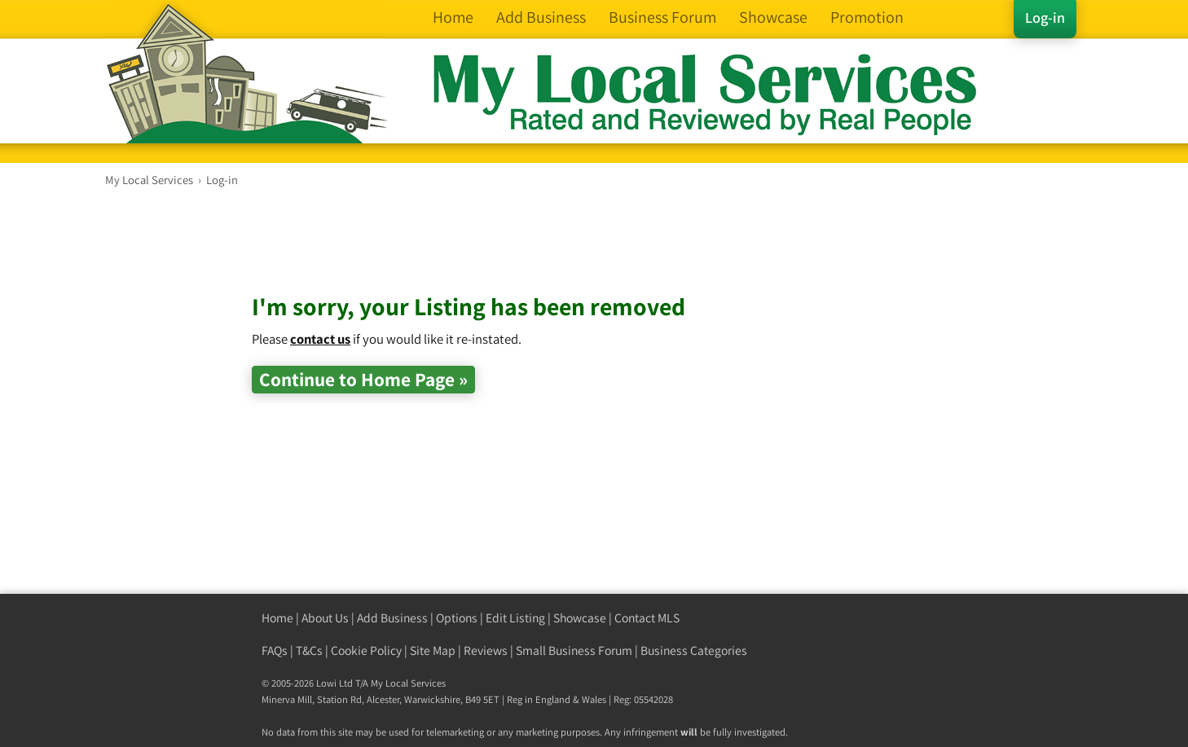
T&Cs (309, 650)
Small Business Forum (574, 650)
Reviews (486, 650)
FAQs (275, 650)
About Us (325, 618)
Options (456, 618)
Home (277, 618)
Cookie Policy (366, 650)
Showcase (579, 618)
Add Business (392, 618)
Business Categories (693, 650)
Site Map (432, 650)
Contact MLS (647, 618)
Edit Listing (515, 618)
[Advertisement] (548, 252)
